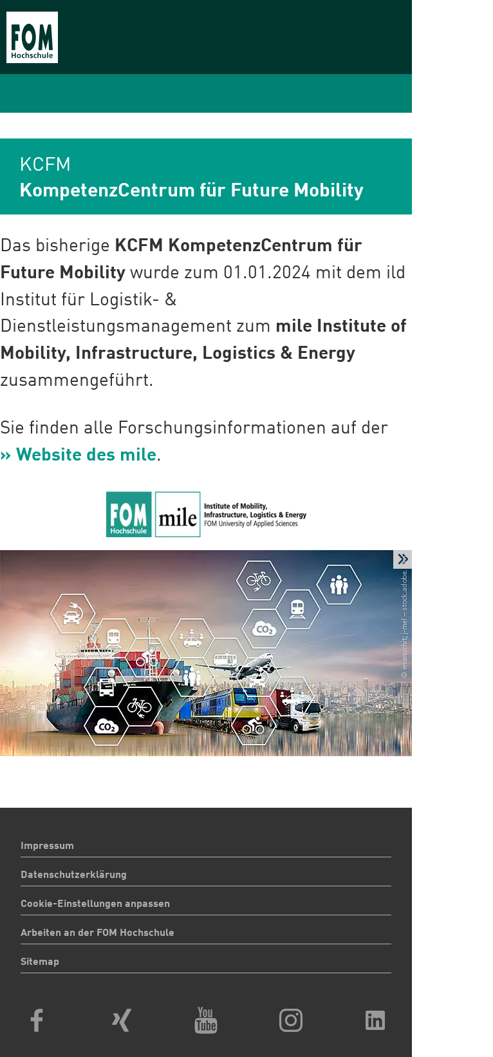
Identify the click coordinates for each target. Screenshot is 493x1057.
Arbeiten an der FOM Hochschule (97, 933)
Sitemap (40, 962)
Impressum (47, 846)
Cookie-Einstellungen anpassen (95, 904)
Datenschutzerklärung (74, 875)
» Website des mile (78, 456)
